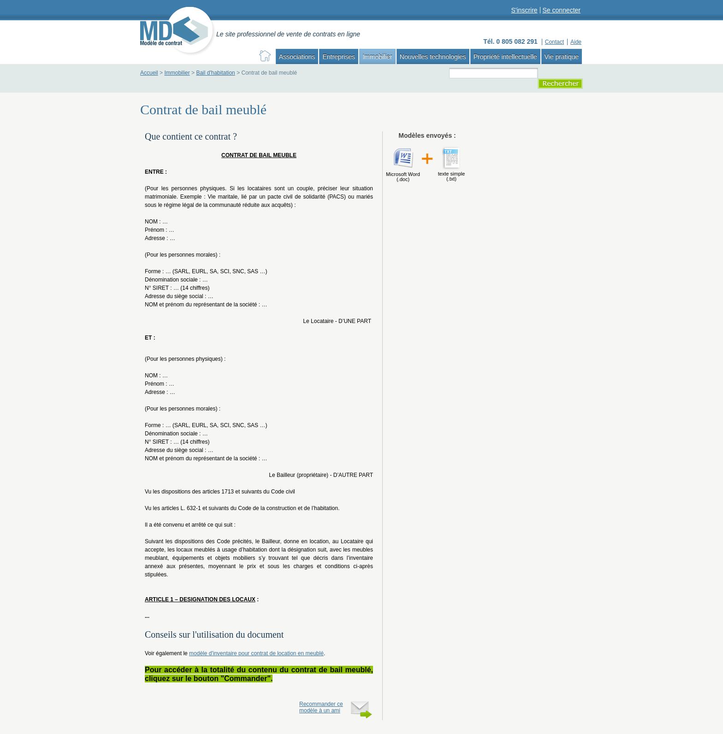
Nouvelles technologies (433, 56)
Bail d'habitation (215, 73)
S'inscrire (524, 10)
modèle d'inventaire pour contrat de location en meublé (256, 653)
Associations (297, 56)
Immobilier (377, 56)
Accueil (149, 73)
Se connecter (562, 10)
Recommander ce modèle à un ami (321, 707)
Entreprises (338, 56)
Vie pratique (562, 56)
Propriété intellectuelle (505, 56)
